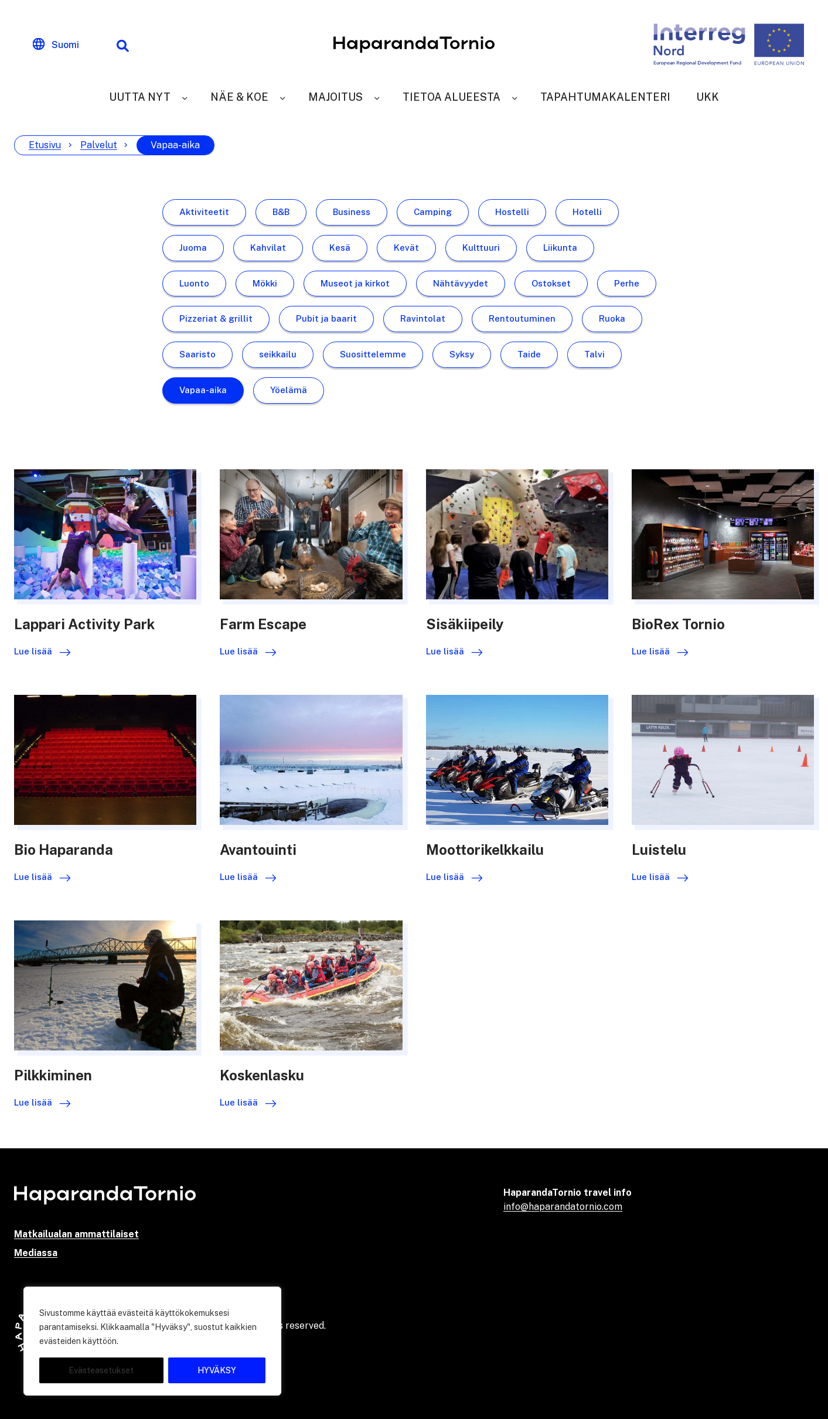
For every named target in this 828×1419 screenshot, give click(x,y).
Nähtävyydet (460, 283)
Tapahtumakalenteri (605, 97)
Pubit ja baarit (326, 318)
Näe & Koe (239, 97)
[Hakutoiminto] (122, 44)
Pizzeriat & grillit (216, 318)
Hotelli (587, 212)
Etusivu (45, 145)
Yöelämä (288, 390)
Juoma (193, 248)
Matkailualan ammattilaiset (76, 1234)
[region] (152, 1341)
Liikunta (560, 248)
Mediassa (35, 1252)
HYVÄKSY (216, 1370)
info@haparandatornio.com (562, 1206)
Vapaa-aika (203, 390)
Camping (433, 212)
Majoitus (335, 97)
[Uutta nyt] (185, 97)
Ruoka (612, 318)
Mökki (265, 283)
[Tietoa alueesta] (514, 97)
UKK (707, 97)
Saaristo (197, 354)
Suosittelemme (373, 354)
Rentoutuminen (522, 318)
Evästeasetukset (101, 1370)
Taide (529, 354)
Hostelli (512, 212)
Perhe (626, 283)
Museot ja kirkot (355, 283)
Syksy (461, 354)
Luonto (194, 283)
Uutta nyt (140, 97)
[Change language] (56, 44)
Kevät (406, 248)
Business (351, 212)
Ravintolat (422, 318)
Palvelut (98, 145)
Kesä (339, 248)
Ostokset (551, 283)
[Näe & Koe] (282, 97)
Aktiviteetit (204, 212)
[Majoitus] (377, 97)
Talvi (594, 354)
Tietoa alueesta (451, 97)
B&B (280, 212)
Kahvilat (268, 248)
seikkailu (278, 354)
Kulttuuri (481, 248)
